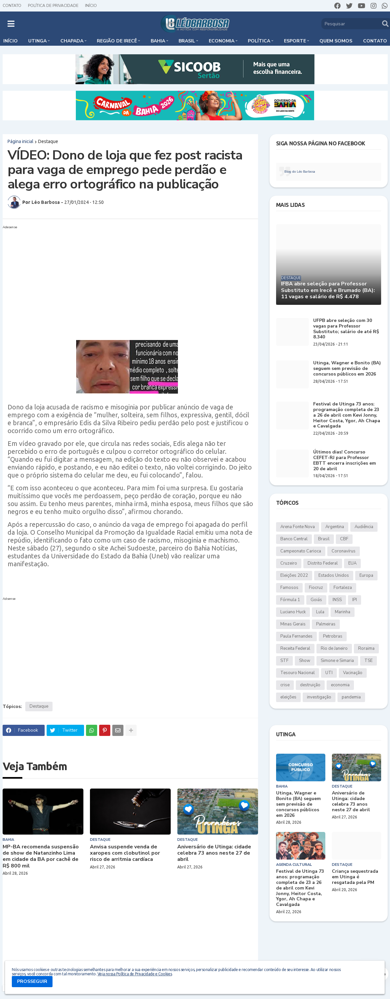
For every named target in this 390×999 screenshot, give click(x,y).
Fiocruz (316, 588)
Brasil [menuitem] (187, 41)
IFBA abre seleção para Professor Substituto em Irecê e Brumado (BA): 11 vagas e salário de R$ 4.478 (328, 290)
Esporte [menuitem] (295, 41)
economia (340, 685)
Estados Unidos (333, 575)
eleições (288, 697)
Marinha (342, 612)
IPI (354, 600)
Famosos (289, 588)
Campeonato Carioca (300, 551)
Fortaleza (343, 588)
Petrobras (332, 636)
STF (284, 661)
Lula (320, 612)
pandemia (351, 697)
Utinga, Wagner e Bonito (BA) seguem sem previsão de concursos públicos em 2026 (347, 368)
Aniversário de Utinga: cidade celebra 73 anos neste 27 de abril (214, 853)
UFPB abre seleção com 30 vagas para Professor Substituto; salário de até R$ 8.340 (346, 329)
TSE (368, 661)
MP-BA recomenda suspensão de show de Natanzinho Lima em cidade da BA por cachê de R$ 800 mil (41, 856)
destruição (310, 685)
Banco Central (294, 539)
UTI (329, 673)
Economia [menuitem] (221, 41)
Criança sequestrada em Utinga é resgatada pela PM (355, 877)
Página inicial (20, 141)
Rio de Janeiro (334, 648)
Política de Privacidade (53, 5)
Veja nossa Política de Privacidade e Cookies (135, 974)
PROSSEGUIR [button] (32, 981)
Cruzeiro (288, 563)
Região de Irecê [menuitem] (117, 41)
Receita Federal (295, 648)
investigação (319, 697)
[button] (11, 23)
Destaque (48, 141)
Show (304, 661)
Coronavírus (344, 551)
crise (285, 685)
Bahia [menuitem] (158, 41)
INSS (337, 600)
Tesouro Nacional (297, 673)
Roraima (366, 648)
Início (91, 5)
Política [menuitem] (259, 41)
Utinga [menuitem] (37, 41)
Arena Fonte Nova (297, 527)
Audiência (364, 527)
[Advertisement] (130, 277)
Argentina (334, 527)
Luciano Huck (293, 612)
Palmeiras (326, 624)
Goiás (316, 600)
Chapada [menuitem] (71, 41)
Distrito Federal (323, 563)
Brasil (324, 539)
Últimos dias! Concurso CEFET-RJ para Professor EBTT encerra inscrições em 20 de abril (344, 461)
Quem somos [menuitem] (335, 41)
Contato (12, 5)
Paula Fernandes (296, 636)
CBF (344, 539)
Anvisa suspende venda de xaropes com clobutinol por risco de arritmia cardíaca (125, 853)
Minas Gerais (293, 624)
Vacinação (352, 673)
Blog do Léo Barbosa (299, 171)
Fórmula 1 (290, 600)
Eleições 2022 (294, 575)
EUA (352, 563)
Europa (366, 575)
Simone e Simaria (337, 661)
